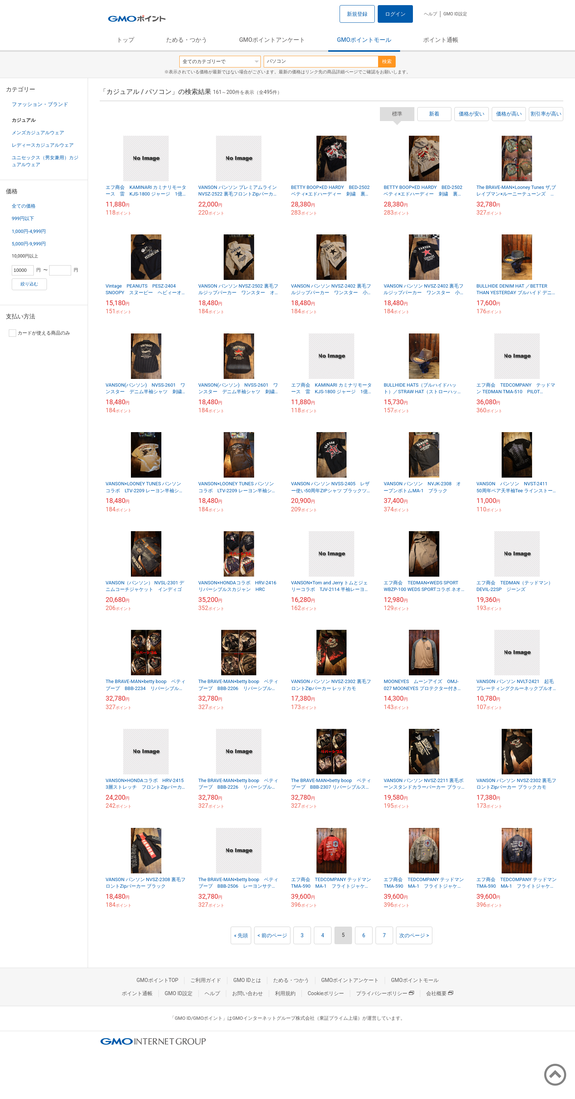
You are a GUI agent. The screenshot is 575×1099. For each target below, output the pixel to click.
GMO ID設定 (455, 14)
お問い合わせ (247, 993)
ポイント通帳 (440, 39)
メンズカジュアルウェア (38, 132)
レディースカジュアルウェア (43, 145)
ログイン (395, 14)
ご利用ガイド (205, 980)
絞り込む (29, 283)
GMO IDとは (247, 980)
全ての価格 (24, 206)
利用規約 (285, 993)
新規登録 (357, 14)
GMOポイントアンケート (272, 39)
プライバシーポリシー (385, 993)
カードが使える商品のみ (39, 333)
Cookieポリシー (326, 993)
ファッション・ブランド (40, 104)
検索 (387, 61)
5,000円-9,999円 (29, 244)
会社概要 (439, 993)
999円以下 (23, 218)
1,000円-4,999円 (29, 231)
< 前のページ (272, 935)
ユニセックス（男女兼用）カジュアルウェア (45, 161)
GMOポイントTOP (157, 980)
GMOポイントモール (364, 39)
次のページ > (414, 935)
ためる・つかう (186, 39)
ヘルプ (430, 14)
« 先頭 (241, 935)
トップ (125, 39)
